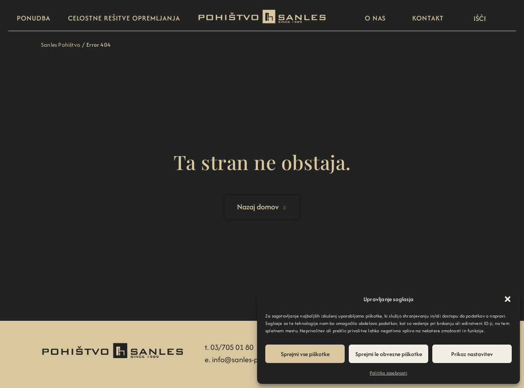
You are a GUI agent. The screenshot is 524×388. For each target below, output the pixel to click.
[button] (508, 299)
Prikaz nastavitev (472, 354)
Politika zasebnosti (388, 373)
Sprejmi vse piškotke (305, 354)
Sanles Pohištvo (60, 45)
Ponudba (33, 18)
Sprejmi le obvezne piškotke (388, 354)
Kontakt (427, 18)
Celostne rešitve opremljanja (124, 18)
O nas (375, 18)
